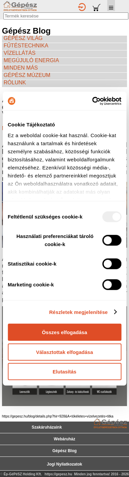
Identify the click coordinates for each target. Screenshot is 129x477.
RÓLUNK (15, 82)
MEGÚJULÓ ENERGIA (31, 60)
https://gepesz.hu (58, 474)
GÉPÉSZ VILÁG (23, 38)
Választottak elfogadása (64, 352)
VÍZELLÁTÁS (20, 53)
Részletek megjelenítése (78, 312)
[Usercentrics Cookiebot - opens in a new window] (92, 100)
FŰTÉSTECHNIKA (26, 45)
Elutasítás (64, 371)
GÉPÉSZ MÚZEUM (27, 75)
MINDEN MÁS (21, 68)
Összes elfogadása (64, 332)
